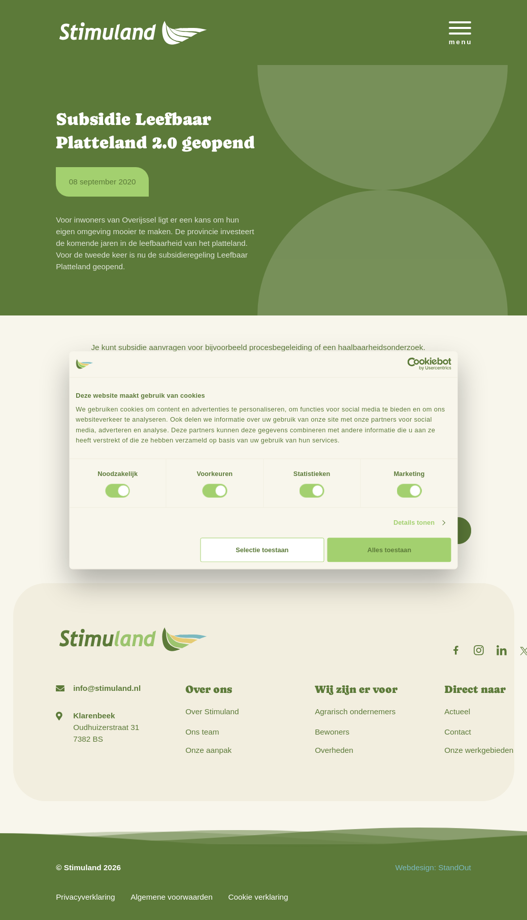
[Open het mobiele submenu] (460, 32)
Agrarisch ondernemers (355, 711)
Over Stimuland (212, 711)
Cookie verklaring (258, 897)
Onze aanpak (208, 750)
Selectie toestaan (262, 549)
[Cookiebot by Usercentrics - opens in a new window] (413, 364)
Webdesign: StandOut (433, 867)
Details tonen (414, 522)
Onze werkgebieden (478, 750)
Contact (457, 731)
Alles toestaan (389, 549)
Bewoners (332, 731)
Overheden (334, 750)
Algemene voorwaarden (171, 897)
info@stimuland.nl (107, 688)
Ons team (202, 731)
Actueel (457, 711)
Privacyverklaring (85, 897)
